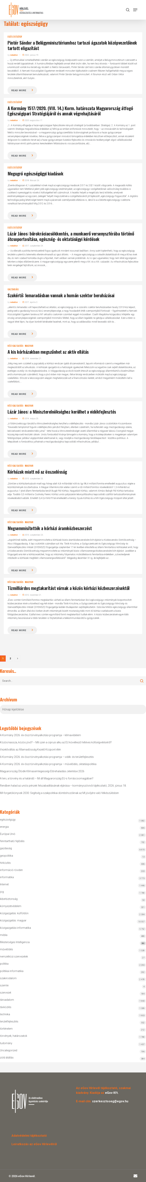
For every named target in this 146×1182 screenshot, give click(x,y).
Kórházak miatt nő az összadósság (37, 471)
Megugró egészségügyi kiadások (35, 173)
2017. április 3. (30, 302)
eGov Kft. (111, 1093)
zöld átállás (7, 1057)
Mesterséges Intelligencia (73, 943)
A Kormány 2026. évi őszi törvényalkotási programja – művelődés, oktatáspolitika (48, 764)
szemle (4, 985)
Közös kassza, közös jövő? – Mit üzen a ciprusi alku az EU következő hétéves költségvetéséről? (56, 742)
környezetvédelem (10, 906)
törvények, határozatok (13, 1035)
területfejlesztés (9, 1021)
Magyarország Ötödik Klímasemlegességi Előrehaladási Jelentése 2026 (42, 771)
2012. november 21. (32, 595)
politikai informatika (11, 971)
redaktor (14, 55)
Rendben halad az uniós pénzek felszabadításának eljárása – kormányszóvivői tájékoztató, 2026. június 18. (63, 785)
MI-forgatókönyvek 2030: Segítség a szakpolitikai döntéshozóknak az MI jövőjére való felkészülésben (59, 792)
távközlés (5, 1007)
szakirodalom (8, 978)
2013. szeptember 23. (33, 535)
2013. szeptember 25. (33, 479)
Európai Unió (7, 833)
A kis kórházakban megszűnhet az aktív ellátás (48, 351)
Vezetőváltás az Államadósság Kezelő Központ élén (30, 749)
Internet (4, 884)
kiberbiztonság (9, 898)
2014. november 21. (32, 358)
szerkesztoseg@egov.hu (110, 1101)
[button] (135, 10)
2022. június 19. (30, 55)
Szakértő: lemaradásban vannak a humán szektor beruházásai (61, 295)
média (3, 934)
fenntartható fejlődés (12, 841)
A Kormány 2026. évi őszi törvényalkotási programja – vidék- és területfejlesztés (47, 756)
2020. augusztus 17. (32, 120)
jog (2, 891)
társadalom (7, 999)
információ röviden (11, 870)
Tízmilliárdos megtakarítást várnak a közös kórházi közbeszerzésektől (68, 587)
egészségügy (15, 37)
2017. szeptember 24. (33, 246)
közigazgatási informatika (15, 927)
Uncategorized (8, 1050)
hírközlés (5, 862)
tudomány (6, 1043)
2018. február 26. (31, 180)
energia (4, 826)
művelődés (6, 949)
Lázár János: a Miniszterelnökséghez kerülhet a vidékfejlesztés (62, 411)
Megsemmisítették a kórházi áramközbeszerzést (50, 528)
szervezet (5, 992)
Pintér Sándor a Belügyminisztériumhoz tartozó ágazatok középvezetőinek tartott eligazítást (72, 45)
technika (5, 1014)
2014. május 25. (30, 419)
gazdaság (13, 289)
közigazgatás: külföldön (14, 913)
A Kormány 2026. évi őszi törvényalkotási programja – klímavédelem (40, 735)
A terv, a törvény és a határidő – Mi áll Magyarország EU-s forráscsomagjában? (46, 778)
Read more (18, 90)
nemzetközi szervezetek (14, 956)
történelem (6, 1028)
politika (4, 963)
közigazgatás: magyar (20, 346)
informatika (7, 877)
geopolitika (6, 855)
